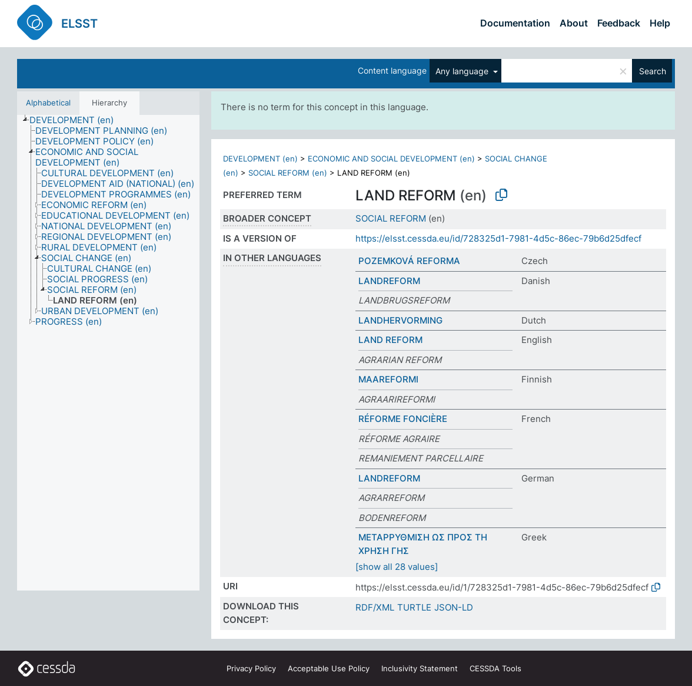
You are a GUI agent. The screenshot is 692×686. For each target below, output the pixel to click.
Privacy (251, 668)
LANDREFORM (389, 280)
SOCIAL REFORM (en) (287, 172)
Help (660, 23)
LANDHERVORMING (400, 320)
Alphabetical (48, 102)
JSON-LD (453, 607)
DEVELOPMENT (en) (260, 158)
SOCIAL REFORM (390, 218)
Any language (463, 71)
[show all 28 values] (396, 566)
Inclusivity (419, 668)
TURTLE (414, 607)
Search (652, 71)
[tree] (108, 353)
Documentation (515, 23)
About (574, 23)
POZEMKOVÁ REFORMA (409, 260)
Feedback (618, 23)
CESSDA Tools (495, 668)
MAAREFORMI (388, 379)
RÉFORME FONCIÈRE (402, 418)
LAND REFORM (390, 339)
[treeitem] (76, 120)
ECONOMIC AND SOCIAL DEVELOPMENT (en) (391, 158)
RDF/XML (374, 607)
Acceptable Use (329, 668)
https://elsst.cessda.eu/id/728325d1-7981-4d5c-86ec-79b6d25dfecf (498, 238)
